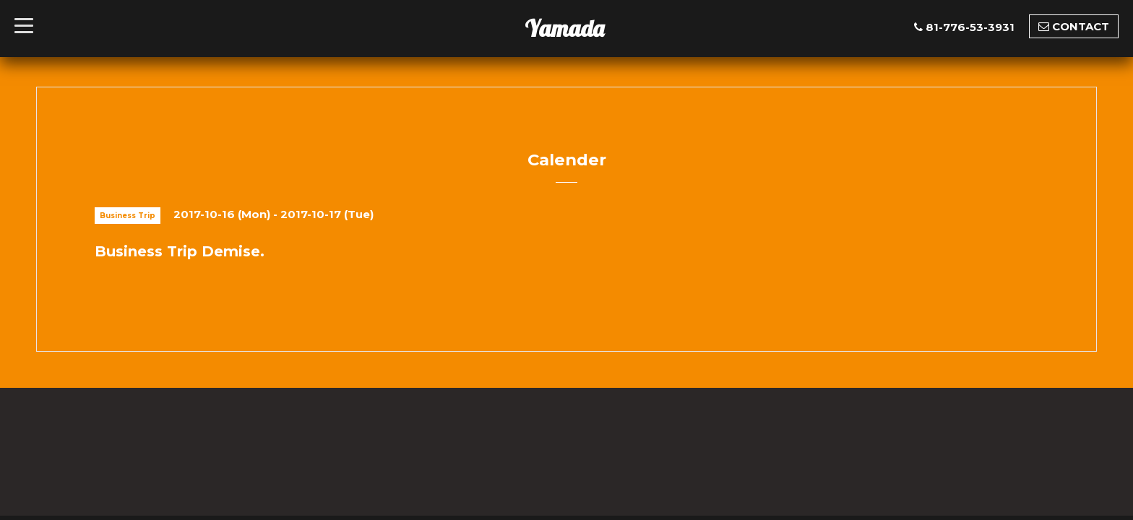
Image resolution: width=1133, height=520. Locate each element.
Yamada (564, 28)
